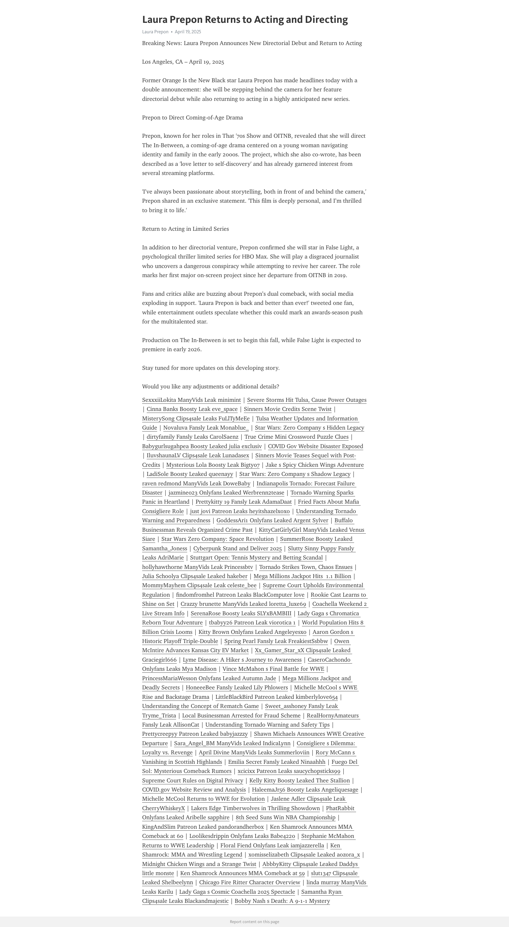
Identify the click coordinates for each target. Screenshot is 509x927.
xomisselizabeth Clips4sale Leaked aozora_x (304, 854)
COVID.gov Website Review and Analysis (194, 789)
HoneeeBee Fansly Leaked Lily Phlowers (237, 687)
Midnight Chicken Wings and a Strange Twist (199, 864)
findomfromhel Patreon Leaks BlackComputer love (240, 594)
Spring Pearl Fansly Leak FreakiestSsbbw (276, 641)
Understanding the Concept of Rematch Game (200, 706)
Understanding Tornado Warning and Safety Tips (267, 724)
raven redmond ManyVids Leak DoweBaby (196, 483)
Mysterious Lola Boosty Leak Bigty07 (213, 464)
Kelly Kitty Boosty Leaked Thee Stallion (299, 780)
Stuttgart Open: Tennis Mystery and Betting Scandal (256, 557)
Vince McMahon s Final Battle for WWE (273, 668)
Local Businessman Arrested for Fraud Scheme (241, 715)
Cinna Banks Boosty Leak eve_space (192, 409)
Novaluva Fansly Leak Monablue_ (206, 427)
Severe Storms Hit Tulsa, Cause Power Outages (307, 399)
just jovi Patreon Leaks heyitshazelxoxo (240, 511)
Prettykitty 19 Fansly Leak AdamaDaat (244, 501)
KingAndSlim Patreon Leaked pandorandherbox (203, 826)
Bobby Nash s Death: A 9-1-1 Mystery (282, 900)
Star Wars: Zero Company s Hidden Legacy (309, 427)
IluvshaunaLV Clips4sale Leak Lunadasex (198, 455)
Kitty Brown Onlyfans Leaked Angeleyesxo (253, 632)
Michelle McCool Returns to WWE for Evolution (203, 798)
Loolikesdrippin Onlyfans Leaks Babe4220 (242, 836)
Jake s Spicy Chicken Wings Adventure (315, 464)
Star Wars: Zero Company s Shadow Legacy (295, 474)
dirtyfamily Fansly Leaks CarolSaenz (192, 436)
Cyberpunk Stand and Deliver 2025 (237, 548)
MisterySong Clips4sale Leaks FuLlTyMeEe (196, 418)
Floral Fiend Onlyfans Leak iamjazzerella (272, 845)
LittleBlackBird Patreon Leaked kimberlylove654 (277, 696)
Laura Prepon (155, 32)
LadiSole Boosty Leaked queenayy (190, 474)
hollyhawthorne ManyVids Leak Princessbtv (197, 567)
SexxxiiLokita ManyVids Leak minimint (191, 399)
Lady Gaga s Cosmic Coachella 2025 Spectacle (237, 891)
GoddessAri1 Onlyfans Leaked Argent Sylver (272, 520)
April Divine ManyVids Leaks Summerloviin (254, 752)
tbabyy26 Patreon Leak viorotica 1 (252, 622)
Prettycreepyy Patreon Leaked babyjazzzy (195, 733)
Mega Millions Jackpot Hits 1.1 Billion (302, 576)
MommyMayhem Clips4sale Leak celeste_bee (199, 585)
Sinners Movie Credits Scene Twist (288, 409)
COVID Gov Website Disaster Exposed (315, 446)
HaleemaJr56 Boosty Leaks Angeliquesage (305, 789)
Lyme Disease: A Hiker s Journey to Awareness (242, 659)
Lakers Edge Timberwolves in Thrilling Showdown (255, 808)
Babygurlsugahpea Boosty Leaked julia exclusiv (202, 446)
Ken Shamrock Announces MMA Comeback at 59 (242, 873)
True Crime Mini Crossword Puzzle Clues (297, 436)
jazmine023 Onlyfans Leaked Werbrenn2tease (226, 492)
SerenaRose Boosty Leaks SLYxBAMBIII (241, 613)
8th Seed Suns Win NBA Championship (286, 817)
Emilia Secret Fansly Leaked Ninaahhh (276, 761)
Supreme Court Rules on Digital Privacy (192, 780)
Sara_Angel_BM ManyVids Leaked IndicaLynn (232, 743)
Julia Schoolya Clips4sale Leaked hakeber (194, 576)
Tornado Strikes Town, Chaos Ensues (305, 567)
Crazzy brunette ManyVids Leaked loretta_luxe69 (243, 603)
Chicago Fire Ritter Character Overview (249, 882)
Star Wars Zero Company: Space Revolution (217, 538)
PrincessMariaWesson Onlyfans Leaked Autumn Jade (209, 678)
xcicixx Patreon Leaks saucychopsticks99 (289, 771)
